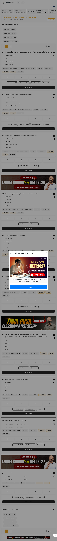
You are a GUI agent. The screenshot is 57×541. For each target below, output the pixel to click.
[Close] (46, 253)
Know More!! (28, 287)
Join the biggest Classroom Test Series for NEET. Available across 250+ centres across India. (28, 280)
